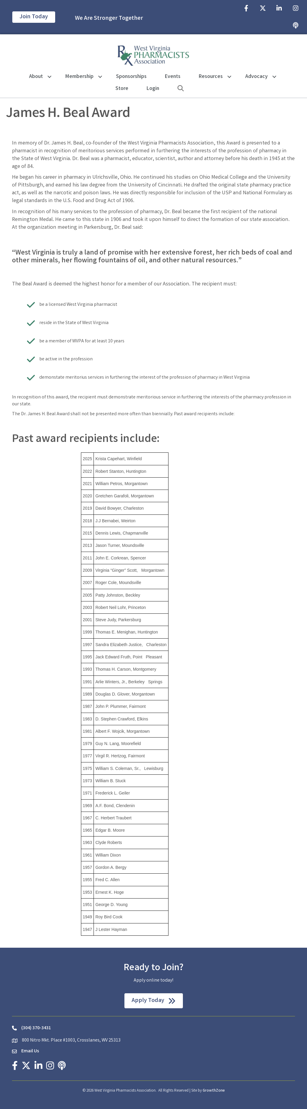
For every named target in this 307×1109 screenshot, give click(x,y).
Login (153, 89)
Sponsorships (131, 77)
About (36, 77)
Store (121, 89)
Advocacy (256, 77)
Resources (211, 77)
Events (172, 77)
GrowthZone (214, 1091)
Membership (79, 77)
